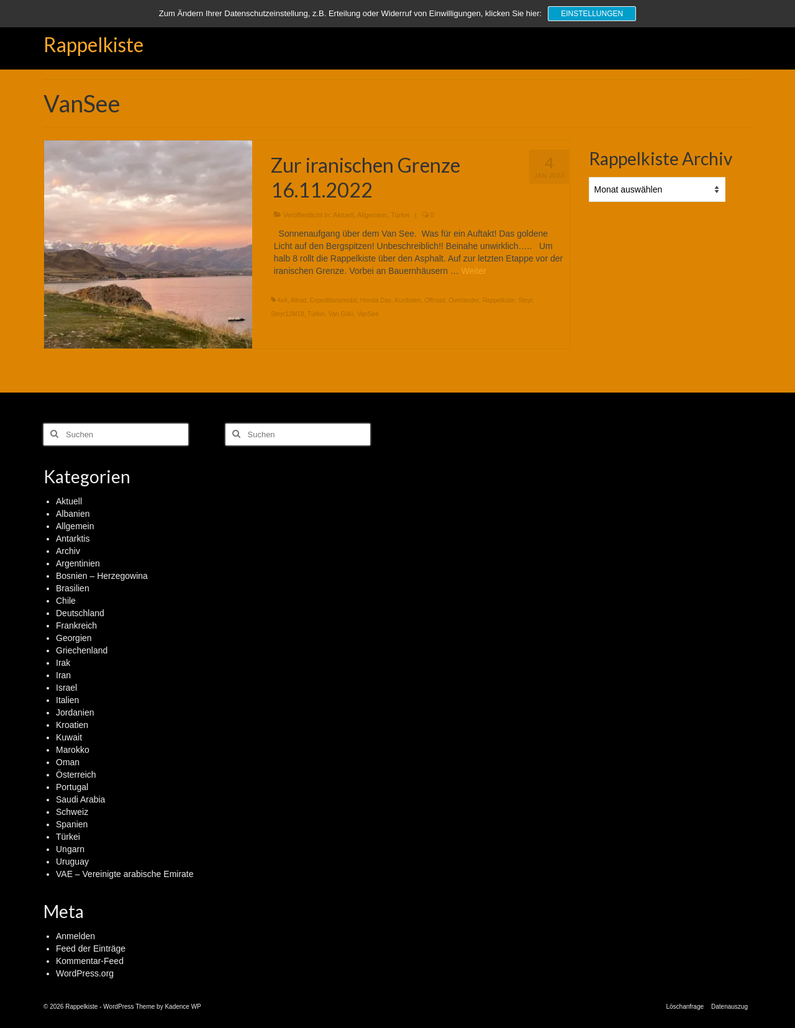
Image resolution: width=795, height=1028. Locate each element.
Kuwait (69, 737)
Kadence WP (183, 1006)
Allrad (299, 300)
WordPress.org (85, 973)
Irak (63, 663)
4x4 (283, 300)
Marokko (72, 750)
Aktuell (343, 215)
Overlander (463, 300)
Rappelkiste (93, 44)
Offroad (434, 300)
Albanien (73, 514)
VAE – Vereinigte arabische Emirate (125, 874)
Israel (66, 688)
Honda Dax (375, 300)
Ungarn (70, 849)
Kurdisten (408, 300)
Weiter (473, 271)
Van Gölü (340, 314)
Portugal (72, 787)
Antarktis (72, 539)
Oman (68, 762)
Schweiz (72, 812)
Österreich (76, 775)
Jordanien (75, 712)
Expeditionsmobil (333, 300)
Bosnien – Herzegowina (102, 576)
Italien (67, 700)
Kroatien (72, 725)
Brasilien (72, 588)
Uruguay (72, 862)
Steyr (525, 300)
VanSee (368, 314)
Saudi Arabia (80, 799)
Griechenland (81, 650)
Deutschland (80, 613)
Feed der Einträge (90, 948)
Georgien (74, 638)
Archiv (68, 551)
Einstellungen (592, 13)
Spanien (72, 824)
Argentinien (78, 563)
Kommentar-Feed (90, 961)
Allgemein (372, 215)
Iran (63, 675)
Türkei (400, 215)
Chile (66, 601)
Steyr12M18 (287, 314)
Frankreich (76, 625)
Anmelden (75, 936)
